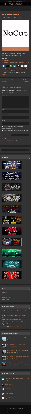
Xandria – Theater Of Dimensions (7, 80)
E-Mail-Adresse (5, 115)
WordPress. (23, 412)
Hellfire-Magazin (22, 68)
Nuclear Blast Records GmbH (24, 80)
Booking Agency (11, 68)
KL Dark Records (9, 384)
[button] (3, 66)
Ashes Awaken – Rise (16, 319)
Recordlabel (4, 72)
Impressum (9, 1)
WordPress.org (5, 299)
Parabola (16, 412)
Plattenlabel (20, 70)
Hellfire (16, 68)
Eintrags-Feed (5, 295)
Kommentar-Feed (6, 297)
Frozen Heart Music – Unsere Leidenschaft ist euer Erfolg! (17, 379)
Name (3, 109)
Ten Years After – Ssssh (16, 326)
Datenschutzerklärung (19, 1)
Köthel (27, 68)
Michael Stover (5, 319)
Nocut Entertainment (13, 70)
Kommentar (5, 95)
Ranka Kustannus (9, 393)
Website (4, 121)
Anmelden (4, 292)
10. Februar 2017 (7, 17)
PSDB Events (8, 388)
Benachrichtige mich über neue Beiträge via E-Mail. (15, 130)
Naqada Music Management (11, 398)
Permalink (4, 74)
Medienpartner (17, 17)
